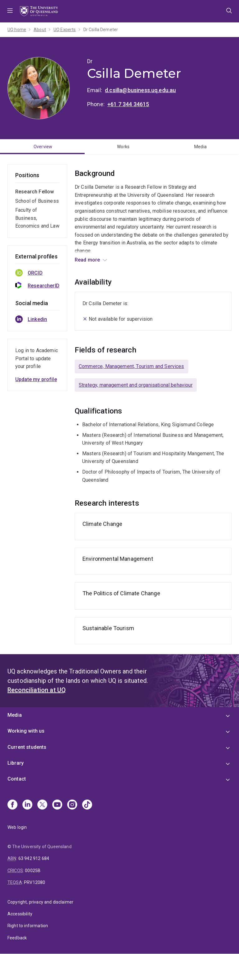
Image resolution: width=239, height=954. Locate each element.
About (40, 29)
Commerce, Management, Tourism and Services (131, 366)
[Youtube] (57, 805)
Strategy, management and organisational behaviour (136, 385)
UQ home (16, 29)
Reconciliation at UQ (36, 690)
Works (123, 146)
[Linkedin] (27, 805)
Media (200, 146)
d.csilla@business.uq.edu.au (140, 90)
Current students (27, 747)
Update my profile (36, 379)
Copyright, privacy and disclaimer (40, 902)
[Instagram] (72, 805)
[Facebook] (12, 805)
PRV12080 (34, 882)
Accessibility (19, 913)
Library (15, 763)
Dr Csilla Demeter (100, 29)
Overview (43, 146)
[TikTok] (87, 805)
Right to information (27, 925)
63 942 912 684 (33, 858)
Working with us (26, 731)
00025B (32, 870)
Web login (17, 827)
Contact (16, 779)
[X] (42, 805)
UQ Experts (65, 29)
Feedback (17, 937)
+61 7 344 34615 (128, 104)
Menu (10, 11)
